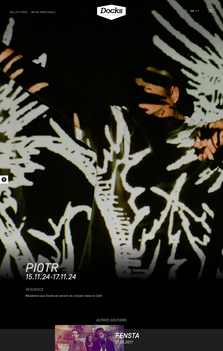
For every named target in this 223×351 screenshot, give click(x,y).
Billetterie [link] (19, 12)
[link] (4, 180)
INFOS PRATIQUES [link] (43, 12)
